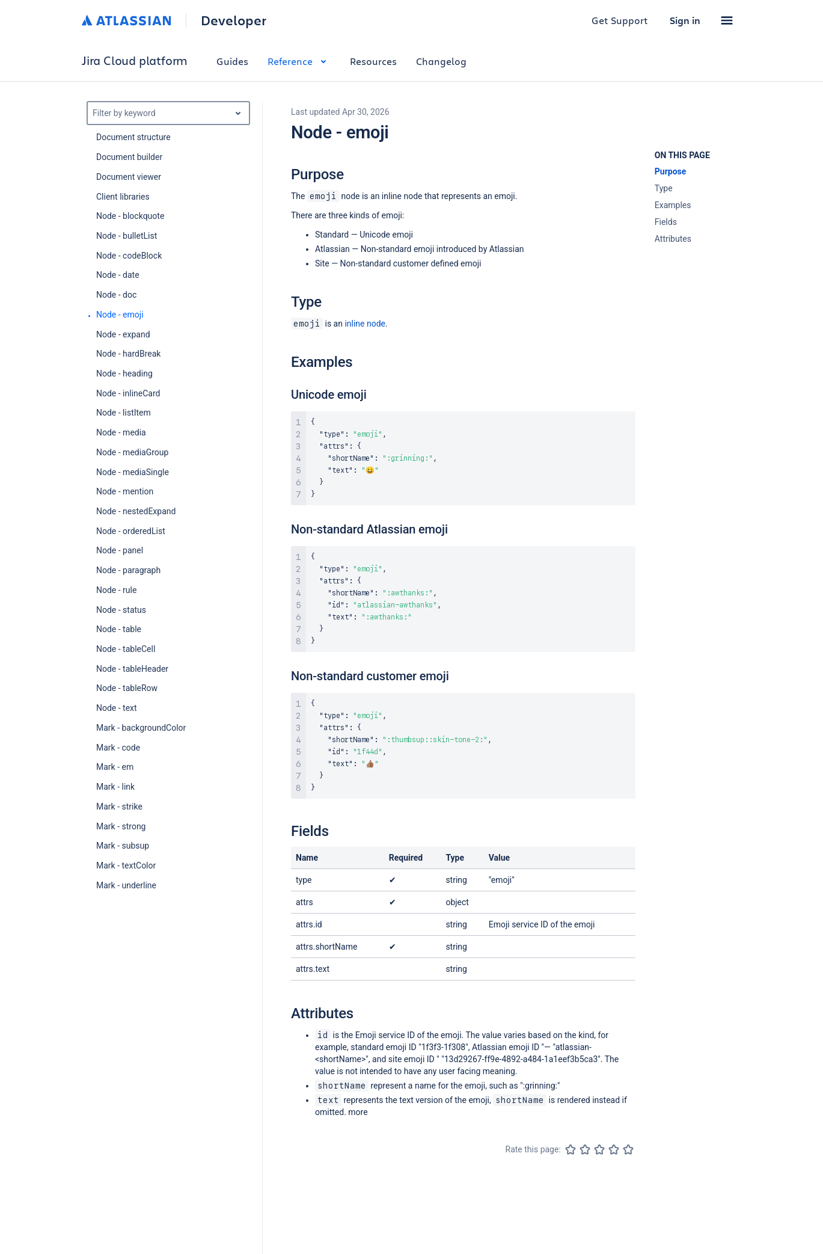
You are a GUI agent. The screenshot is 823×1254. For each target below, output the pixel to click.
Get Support (620, 20)
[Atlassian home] (126, 20)
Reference (299, 61)
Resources (373, 61)
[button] (726, 20)
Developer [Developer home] (233, 20)
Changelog (441, 61)
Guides (232, 61)
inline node (364, 323)
